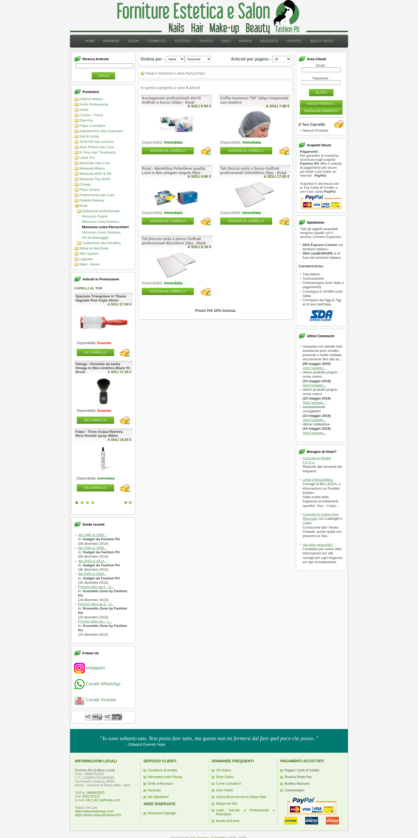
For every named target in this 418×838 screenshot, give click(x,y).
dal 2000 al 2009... (92, 574)
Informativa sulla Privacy (165, 777)
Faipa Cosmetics (92, 126)
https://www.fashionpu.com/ (94, 811)
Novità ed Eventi (227, 821)
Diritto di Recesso (160, 783)
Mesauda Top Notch (94, 179)
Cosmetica (156, 41)
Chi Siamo (223, 770)
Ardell (83, 110)
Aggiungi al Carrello (168, 150)
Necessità (269, 41)
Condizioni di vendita (162, 770)
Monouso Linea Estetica (100, 222)
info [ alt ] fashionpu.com (103, 800)
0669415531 (96, 793)
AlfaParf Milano (91, 99)
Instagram (89, 668)
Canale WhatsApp (97, 684)
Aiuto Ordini (224, 790)
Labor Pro (87, 158)
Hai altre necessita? (318, 545)
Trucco (206, 41)
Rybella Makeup (91, 200)
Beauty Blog (321, 41)
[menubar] (209, 41)
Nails (226, 41)
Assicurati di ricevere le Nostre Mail (241, 797)
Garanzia (154, 790)
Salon (133, 41)
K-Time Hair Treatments (97, 152)
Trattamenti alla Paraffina (101, 243)
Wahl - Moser (89, 264)
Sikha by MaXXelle (93, 248)
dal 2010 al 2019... (92, 561)
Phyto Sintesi (89, 190)
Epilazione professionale (101, 211)
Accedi (321, 92)
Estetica (183, 41)
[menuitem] (90, 41)
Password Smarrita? (321, 110)
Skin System (89, 254)
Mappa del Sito (226, 803)
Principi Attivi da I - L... (95, 621)
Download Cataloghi (162, 813)
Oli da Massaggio (95, 238)
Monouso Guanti (94, 216)
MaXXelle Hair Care (94, 163)
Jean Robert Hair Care (96, 147)
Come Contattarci (228, 783)
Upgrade (86, 259)
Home (90, 41)
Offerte (294, 41)
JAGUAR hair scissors (96, 142)
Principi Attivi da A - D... (96, 587)
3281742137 (91, 796)
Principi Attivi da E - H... (96, 604)
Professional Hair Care (96, 195)
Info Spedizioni (158, 797)
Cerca (103, 75)
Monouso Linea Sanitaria (101, 232)
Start (126, 502)
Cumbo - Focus (91, 115)
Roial (83, 206)
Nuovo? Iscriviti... (321, 103)
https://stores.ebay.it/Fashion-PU (98, 815)
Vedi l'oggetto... (314, 368)
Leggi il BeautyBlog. (318, 480)
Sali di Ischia (89, 136)
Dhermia (86, 120)
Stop (130, 502)
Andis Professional (93, 104)
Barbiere (111, 41)
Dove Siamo (224, 777)
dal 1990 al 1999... (92, 548)
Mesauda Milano (92, 168)
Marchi (245, 41)
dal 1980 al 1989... (92, 535)
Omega (85, 184)
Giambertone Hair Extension (101, 131)
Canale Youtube (95, 700)
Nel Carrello (95, 352)
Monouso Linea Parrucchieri (105, 227)
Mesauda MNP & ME (95, 174)
